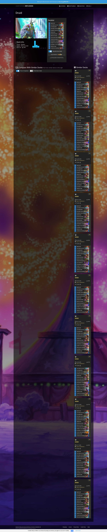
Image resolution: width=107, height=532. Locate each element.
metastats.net (38, 527)
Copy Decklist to (57, 55)
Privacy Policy (76, 527)
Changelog (65, 527)
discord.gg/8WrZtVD (63, 1)
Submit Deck (81, 6)
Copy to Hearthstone (80, 77)
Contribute (62, 6)
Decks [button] (89, 6)
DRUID (77, 73)
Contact (70, 527)
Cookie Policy (83, 527)
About (89, 527)
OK (72, 530)
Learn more (78, 530)
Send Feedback (71, 6)
